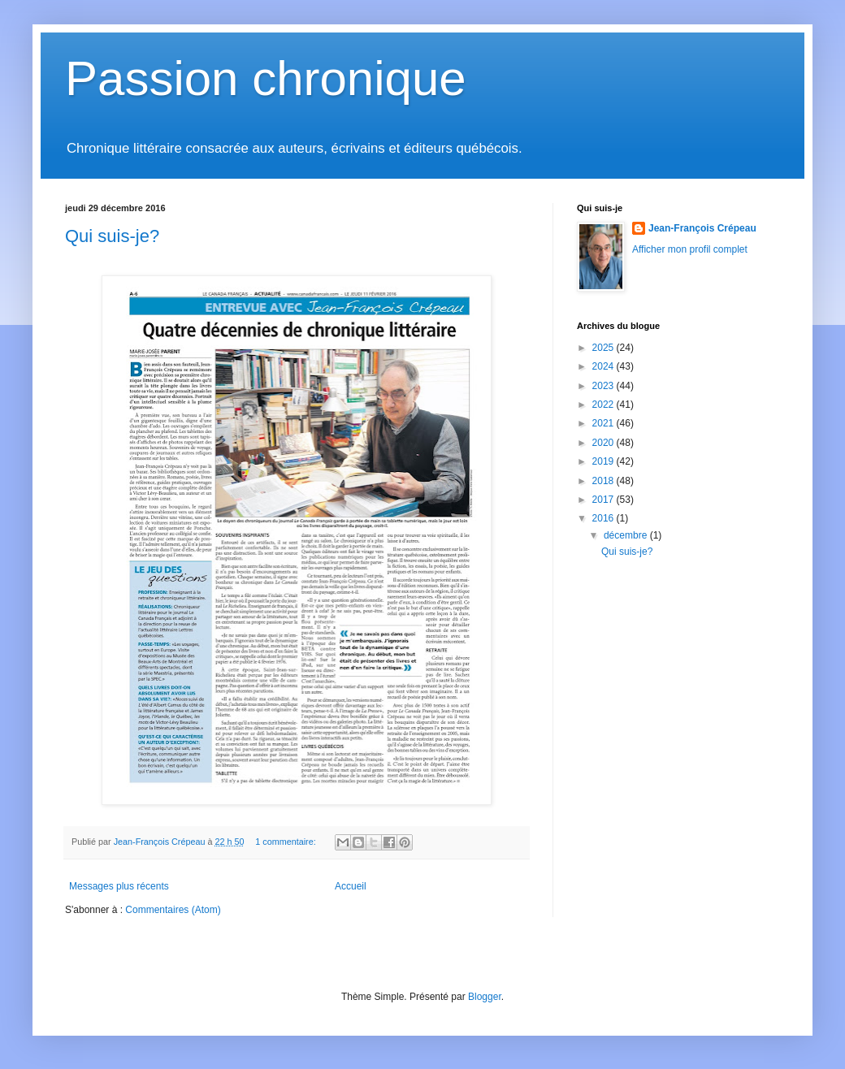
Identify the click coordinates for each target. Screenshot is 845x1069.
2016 (604, 518)
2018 (604, 481)
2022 (604, 404)
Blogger (484, 996)
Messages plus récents (119, 886)
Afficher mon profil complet (690, 249)
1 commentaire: (286, 841)
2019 (604, 461)
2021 (604, 423)
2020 (604, 442)
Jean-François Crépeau (702, 228)
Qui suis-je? (112, 236)
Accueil (350, 886)
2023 (604, 386)
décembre (627, 535)
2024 (604, 366)
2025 (604, 347)
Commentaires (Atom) (172, 909)
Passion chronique (265, 78)
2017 (604, 499)
